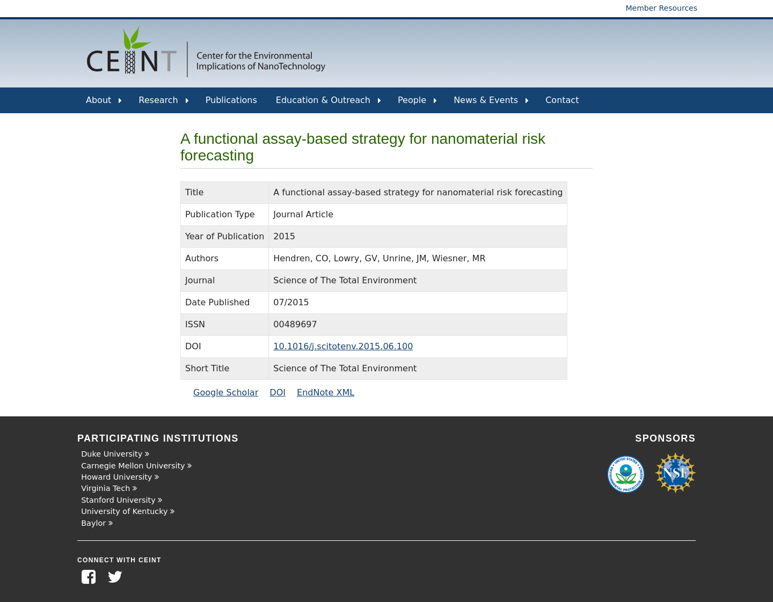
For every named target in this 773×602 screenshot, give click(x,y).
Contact (562, 100)
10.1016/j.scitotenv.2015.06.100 (343, 346)
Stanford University (118, 500)
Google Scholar (225, 392)
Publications (231, 100)
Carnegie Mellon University (133, 465)
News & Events (491, 104)
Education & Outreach (328, 104)
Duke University (111, 454)
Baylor (93, 523)
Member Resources (661, 8)
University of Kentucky (124, 511)
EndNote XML (325, 392)
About (104, 104)
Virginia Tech (105, 488)
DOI (277, 392)
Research (163, 104)
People (417, 104)
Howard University (116, 477)
